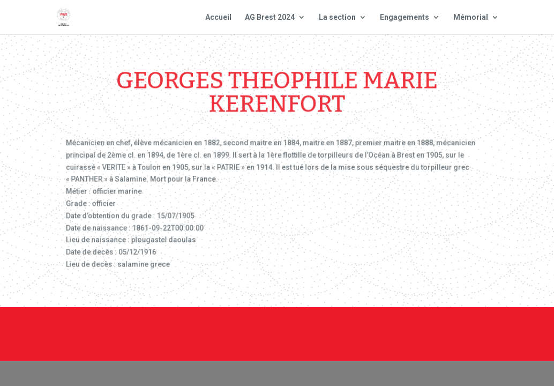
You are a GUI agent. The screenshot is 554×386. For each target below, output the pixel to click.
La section (337, 17)
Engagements (404, 17)
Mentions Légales (371, 327)
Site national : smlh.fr (380, 341)
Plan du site (449, 327)
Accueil (218, 17)
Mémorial (470, 17)
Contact (303, 327)
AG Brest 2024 (270, 17)
